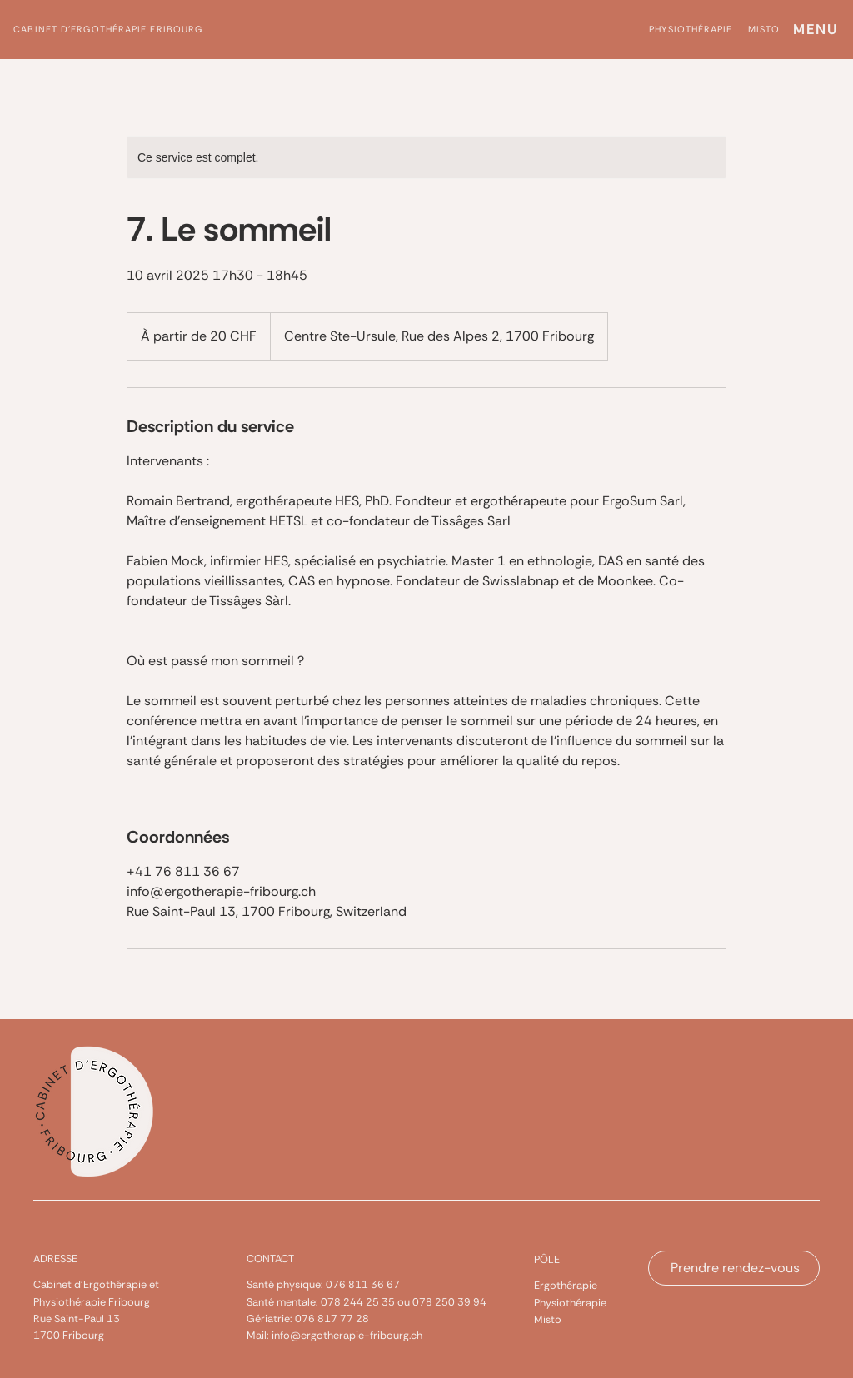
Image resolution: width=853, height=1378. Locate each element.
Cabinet (53, 1284)
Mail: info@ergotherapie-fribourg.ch (334, 1335)
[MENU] (814, 30)
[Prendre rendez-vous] (734, 1268)
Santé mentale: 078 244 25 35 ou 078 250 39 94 (366, 1302)
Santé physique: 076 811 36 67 (323, 1284)
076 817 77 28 (332, 1318)
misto (764, 29)
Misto (547, 1319)
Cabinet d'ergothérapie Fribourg (107, 29)
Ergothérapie (565, 1285)
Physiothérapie (570, 1303)
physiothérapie (690, 29)
